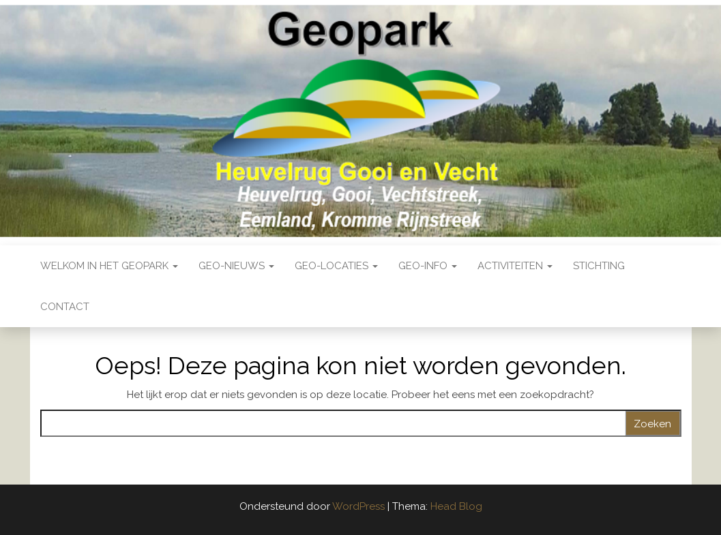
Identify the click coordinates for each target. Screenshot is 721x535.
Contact (64, 307)
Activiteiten (515, 266)
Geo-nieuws (236, 266)
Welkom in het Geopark (109, 266)
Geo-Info (427, 266)
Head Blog (456, 506)
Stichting (599, 266)
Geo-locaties (336, 266)
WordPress (358, 506)
